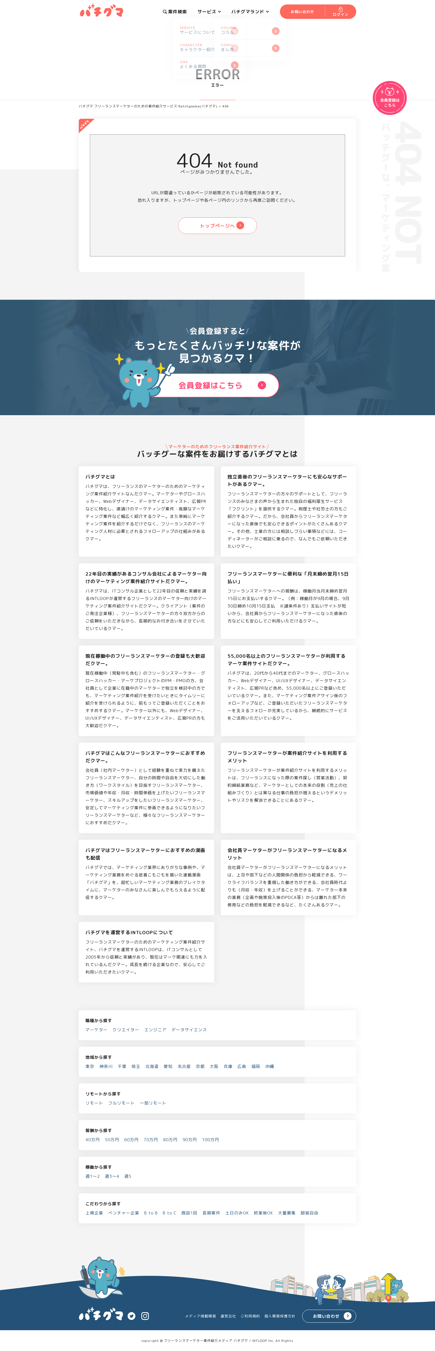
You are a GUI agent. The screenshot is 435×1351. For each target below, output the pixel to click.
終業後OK (263, 1213)
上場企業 (94, 1213)
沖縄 (269, 1066)
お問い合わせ (326, 1316)
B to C (169, 1213)
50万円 (112, 1140)
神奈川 (106, 1066)
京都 (200, 1066)
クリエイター (126, 1030)
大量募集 (287, 1213)
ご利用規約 (250, 1316)
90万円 (190, 1140)
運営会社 (228, 1316)
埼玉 (135, 1066)
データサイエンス (189, 1030)
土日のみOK (237, 1213)
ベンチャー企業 (123, 1213)
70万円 (151, 1140)
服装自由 (309, 1213)
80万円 (170, 1140)
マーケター (96, 1030)
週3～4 (112, 1176)
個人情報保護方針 (279, 1316)
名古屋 (184, 1066)
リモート (94, 1103)
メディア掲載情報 (200, 1316)
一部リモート (153, 1103)
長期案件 (211, 1213)
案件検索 (175, 12)
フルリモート (121, 1103)
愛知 (168, 1066)
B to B (151, 1213)
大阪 (214, 1066)
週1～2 (92, 1176)
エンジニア (155, 1030)
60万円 (131, 1140)
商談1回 (189, 1213)
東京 (89, 1066)
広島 (241, 1066)
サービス (209, 12)
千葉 (122, 1066)
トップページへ (217, 226)
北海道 (152, 1066)
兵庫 (228, 1066)
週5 (127, 1176)
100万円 (210, 1140)
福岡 (255, 1066)
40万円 (92, 1140)
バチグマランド (250, 12)
